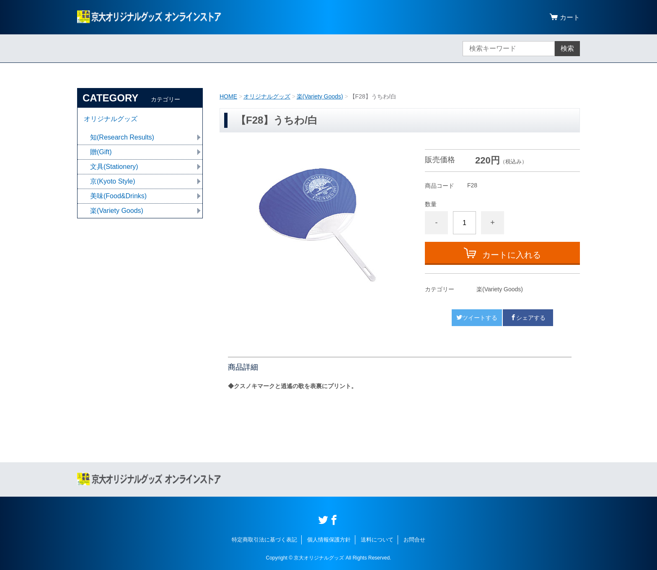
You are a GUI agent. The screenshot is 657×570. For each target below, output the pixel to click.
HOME (228, 96)
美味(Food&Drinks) (118, 196)
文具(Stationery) (114, 166)
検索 (567, 48)
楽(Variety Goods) (320, 96)
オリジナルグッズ (266, 96)
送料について (377, 539)
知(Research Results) (122, 137)
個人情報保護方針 (329, 539)
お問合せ (414, 539)
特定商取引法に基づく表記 (264, 539)
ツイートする (476, 317)
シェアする (528, 317)
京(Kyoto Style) (112, 181)
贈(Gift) (101, 151)
